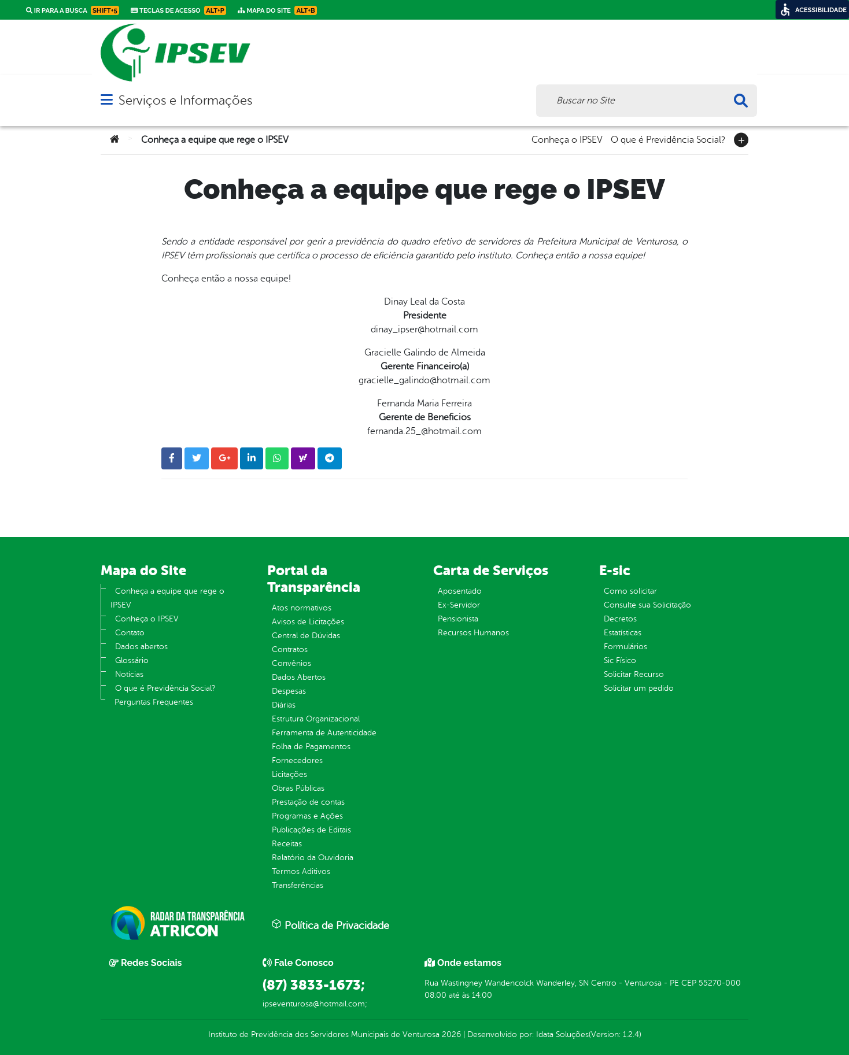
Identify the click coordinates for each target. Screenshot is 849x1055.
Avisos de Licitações (308, 621)
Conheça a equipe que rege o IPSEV (167, 598)
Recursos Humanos (473, 632)
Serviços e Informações (185, 100)
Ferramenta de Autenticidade (324, 732)
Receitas (287, 843)
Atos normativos (301, 608)
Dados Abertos (299, 677)
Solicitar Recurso (634, 674)
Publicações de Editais (311, 830)
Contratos (290, 649)
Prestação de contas (308, 802)
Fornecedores (297, 760)
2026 (450, 1034)
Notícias (129, 674)
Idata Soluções (562, 1034)
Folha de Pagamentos (311, 746)
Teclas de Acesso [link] (178, 10)
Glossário (132, 660)
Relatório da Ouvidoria (312, 857)
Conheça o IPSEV (567, 139)
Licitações (289, 774)
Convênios (291, 663)
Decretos (620, 619)
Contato (130, 632)
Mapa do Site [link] (277, 10)
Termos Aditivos (301, 871)
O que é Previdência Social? (668, 139)
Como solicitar (630, 591)
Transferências (297, 885)
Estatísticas (622, 632)
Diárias (284, 705)
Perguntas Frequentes (154, 702)
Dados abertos (141, 646)
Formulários (625, 646)
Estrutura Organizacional (316, 719)
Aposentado (460, 591)
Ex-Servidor (459, 605)
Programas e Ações (307, 816)
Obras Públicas (298, 788)
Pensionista (458, 619)
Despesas (289, 691)
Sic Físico (620, 660)
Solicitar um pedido (639, 688)
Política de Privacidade (330, 925)
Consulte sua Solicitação (647, 605)
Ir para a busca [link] (72, 10)
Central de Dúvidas (306, 635)
